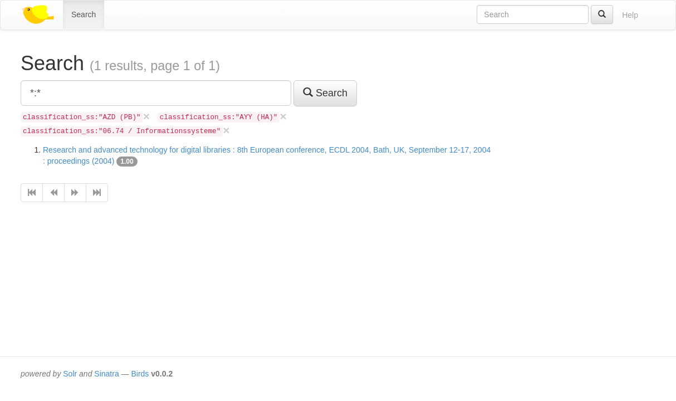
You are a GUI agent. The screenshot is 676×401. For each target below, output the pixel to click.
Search (83, 14)
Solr (70, 373)
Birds (140, 373)
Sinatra (106, 373)
